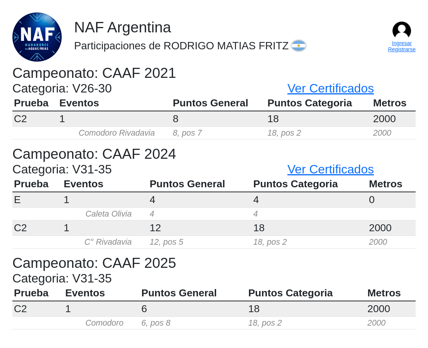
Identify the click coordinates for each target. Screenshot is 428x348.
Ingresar (402, 43)
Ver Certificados (331, 88)
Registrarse (402, 49)
